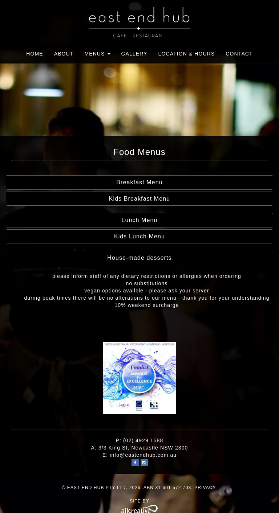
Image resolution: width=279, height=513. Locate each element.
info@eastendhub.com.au (143, 455)
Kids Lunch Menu (139, 236)
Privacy (204, 487)
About (64, 54)
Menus (97, 54)
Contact (239, 54)
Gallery (134, 54)
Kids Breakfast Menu (139, 199)
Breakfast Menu (139, 182)
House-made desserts (139, 258)
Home (34, 54)
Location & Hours (186, 54)
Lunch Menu (139, 220)
